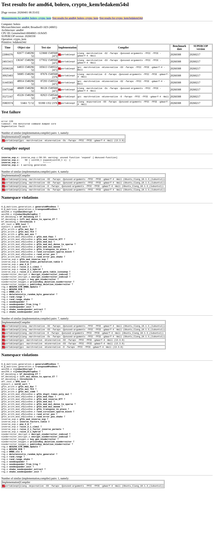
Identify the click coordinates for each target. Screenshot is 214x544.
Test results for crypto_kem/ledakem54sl (121, 18)
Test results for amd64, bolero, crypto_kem (75, 18)
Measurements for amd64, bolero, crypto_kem (26, 18)
